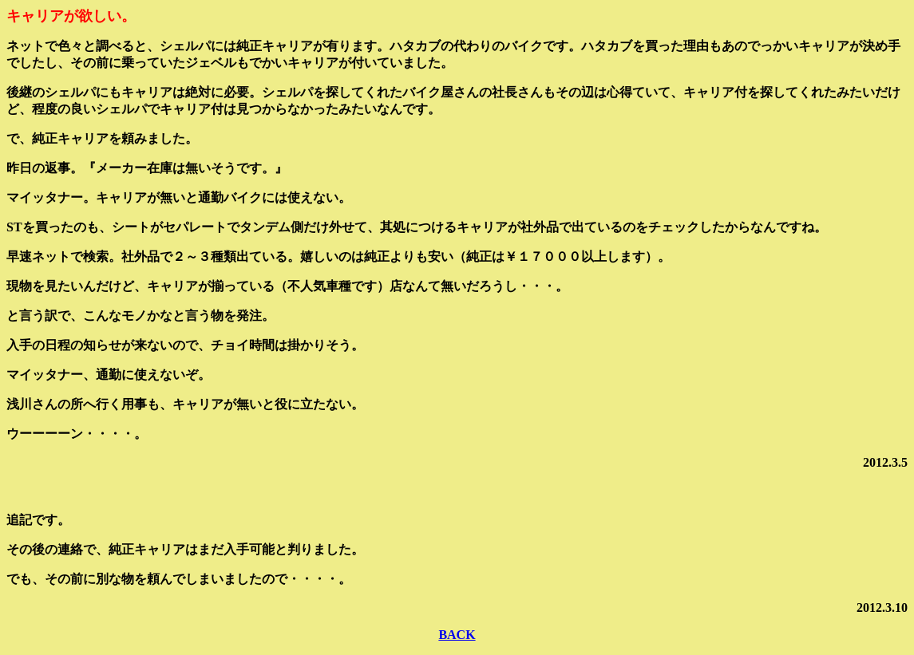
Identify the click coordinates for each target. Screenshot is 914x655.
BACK (456, 634)
